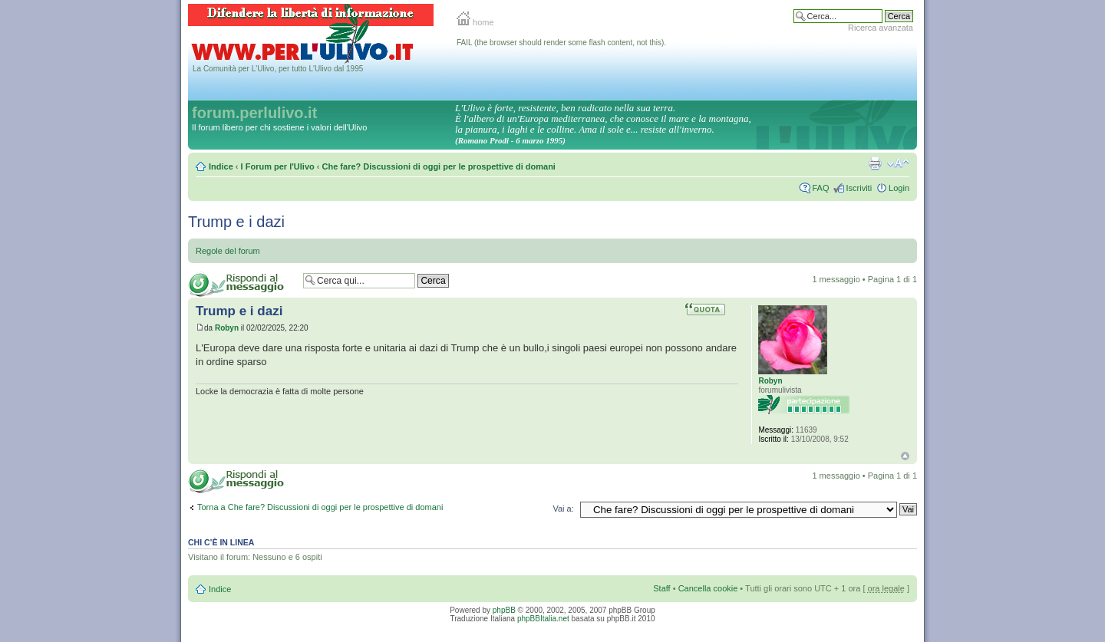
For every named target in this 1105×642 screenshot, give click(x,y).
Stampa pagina (874, 163)
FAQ (820, 188)
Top (905, 456)
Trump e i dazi (236, 221)
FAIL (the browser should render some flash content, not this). (561, 42)
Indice (221, 166)
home (475, 22)
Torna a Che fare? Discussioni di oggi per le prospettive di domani (320, 507)
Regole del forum (228, 250)
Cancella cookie (708, 588)
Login (899, 188)
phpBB (504, 610)
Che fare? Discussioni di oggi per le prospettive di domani (439, 166)
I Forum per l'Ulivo (278, 166)
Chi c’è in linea (221, 542)
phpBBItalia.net (543, 618)
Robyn (227, 328)
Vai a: (562, 508)
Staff (661, 588)
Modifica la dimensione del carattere (898, 163)
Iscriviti (859, 188)
